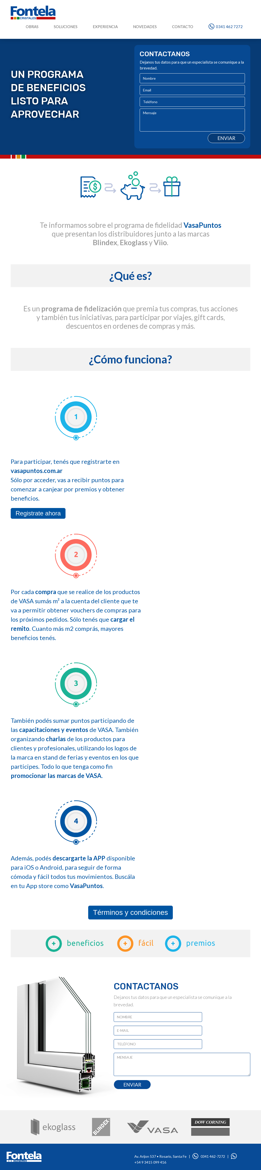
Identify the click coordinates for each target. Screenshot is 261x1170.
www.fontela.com (24, 1156)
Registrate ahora (38, 513)
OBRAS (32, 26)
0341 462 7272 (225, 26)
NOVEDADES (145, 26)
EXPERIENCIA (105, 26)
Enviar (226, 138)
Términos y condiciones (130, 912)
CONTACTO (182, 26)
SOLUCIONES (65, 26)
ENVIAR (132, 1085)
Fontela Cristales (33, 12)
